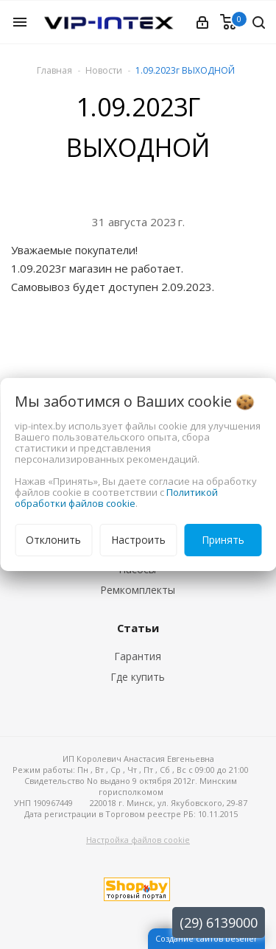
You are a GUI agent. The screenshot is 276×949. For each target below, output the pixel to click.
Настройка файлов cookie (138, 839)
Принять (223, 540)
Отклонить (53, 540)
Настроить (138, 540)
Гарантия (137, 656)
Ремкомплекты (137, 590)
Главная (54, 70)
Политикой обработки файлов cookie (116, 498)
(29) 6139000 (219, 922)
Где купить (137, 677)
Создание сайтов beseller (206, 938)
